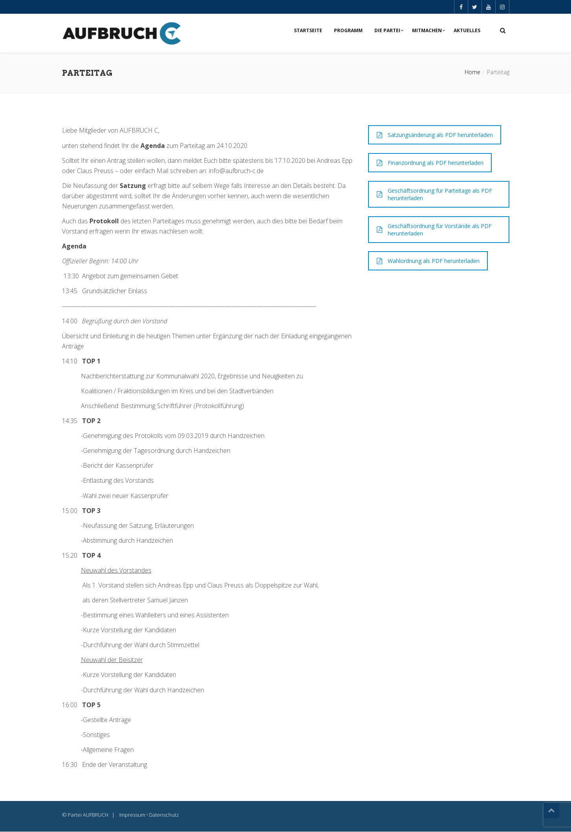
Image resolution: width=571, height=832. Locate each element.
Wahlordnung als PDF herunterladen (428, 261)
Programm (348, 30)
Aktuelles (467, 30)
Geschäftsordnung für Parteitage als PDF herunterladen (434, 194)
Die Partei (387, 30)
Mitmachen (427, 30)
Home (472, 72)
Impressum (132, 815)
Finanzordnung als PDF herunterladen (430, 163)
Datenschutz (164, 815)
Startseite (308, 30)
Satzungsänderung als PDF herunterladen (435, 135)
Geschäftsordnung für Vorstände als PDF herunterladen (434, 230)
